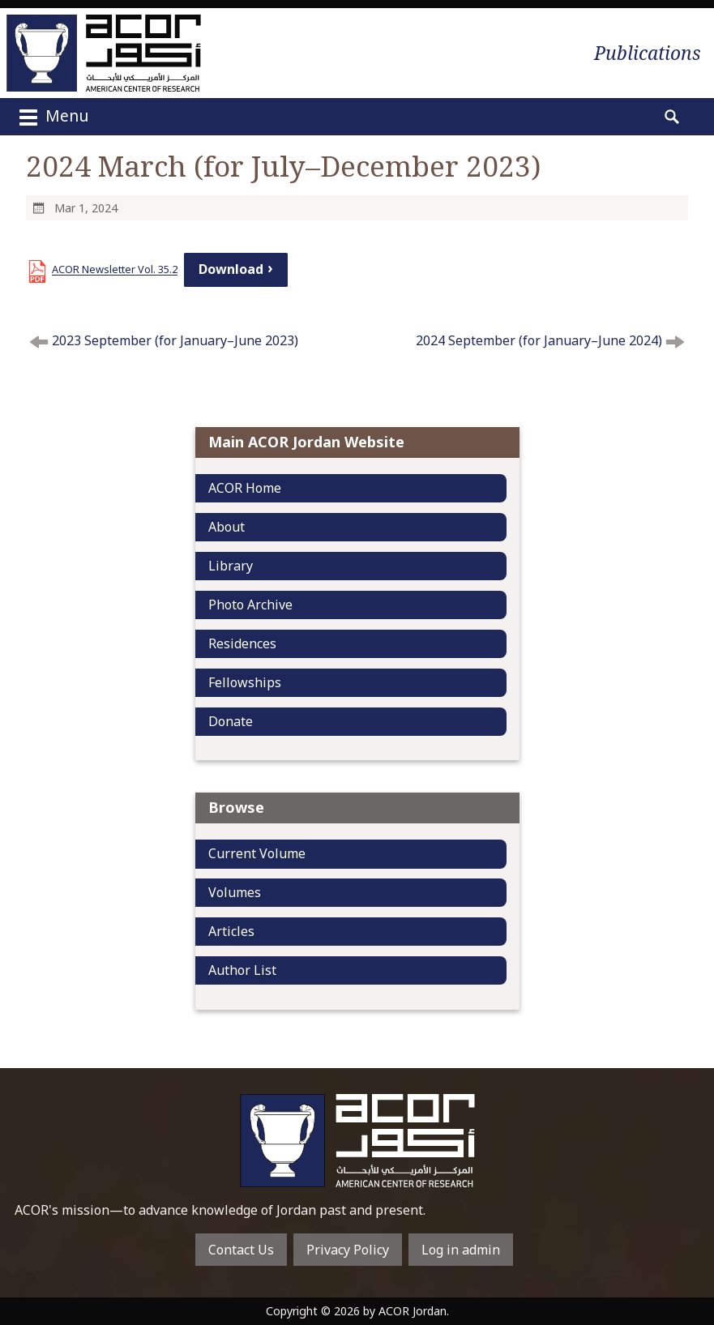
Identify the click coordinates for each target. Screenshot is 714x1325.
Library (230, 566)
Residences (242, 643)
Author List (242, 970)
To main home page (357, 1140)
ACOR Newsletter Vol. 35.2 (114, 269)
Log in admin (460, 1250)
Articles (231, 931)
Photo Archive (250, 604)
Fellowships (244, 682)
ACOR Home (244, 488)
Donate (230, 721)
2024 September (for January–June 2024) (539, 340)
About (226, 527)
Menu (51, 117)
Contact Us (241, 1250)
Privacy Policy (347, 1250)
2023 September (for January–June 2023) (175, 340)
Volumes (234, 892)
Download (231, 269)
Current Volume (257, 853)
